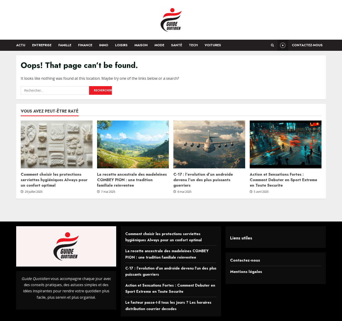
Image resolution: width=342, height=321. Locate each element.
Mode (159, 45)
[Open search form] (272, 45)
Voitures (213, 45)
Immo (103, 45)
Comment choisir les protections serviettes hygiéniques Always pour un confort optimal (54, 180)
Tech (193, 45)
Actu (20, 45)
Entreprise (41, 45)
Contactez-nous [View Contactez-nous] (300, 45)
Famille (64, 45)
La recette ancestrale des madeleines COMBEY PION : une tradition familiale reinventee (132, 180)
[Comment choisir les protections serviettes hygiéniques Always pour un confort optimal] (57, 144)
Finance (85, 45)
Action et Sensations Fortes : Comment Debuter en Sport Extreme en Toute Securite (283, 180)
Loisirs (121, 45)
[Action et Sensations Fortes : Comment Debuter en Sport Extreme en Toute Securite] (285, 144)
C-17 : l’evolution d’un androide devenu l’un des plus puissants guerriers (203, 180)
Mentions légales (246, 271)
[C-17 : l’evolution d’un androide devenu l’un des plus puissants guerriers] (209, 144)
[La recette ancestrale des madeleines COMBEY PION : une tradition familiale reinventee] (133, 144)
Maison (141, 45)
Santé (176, 45)
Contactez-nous (245, 260)
